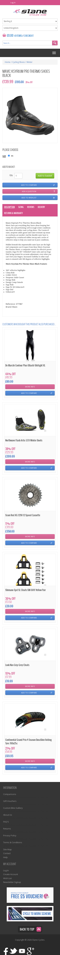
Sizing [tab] (21, 207)
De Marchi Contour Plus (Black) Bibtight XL (25, 365)
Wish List (7, 878)
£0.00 (10, 35)
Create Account (10, 874)
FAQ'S (6, 821)
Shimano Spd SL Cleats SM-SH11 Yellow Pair (25, 590)
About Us (7, 814)
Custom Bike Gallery (13, 807)
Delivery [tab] (41, 207)
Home (7, 62)
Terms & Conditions (12, 842)
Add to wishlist (28, 197)
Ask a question (29, 191)
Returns (7, 828)
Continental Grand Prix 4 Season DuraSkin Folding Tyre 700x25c (28, 742)
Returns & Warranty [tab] (13, 213)
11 (12, 155)
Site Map (7, 849)
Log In (13, 2)
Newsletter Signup (12, 882)
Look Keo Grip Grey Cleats (17, 665)
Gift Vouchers (9, 801)
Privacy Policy (9, 835)
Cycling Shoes (18, 62)
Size (4, 157)
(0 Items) (18, 36)
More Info (30, 386)
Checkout (29, 36)
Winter (29, 62)
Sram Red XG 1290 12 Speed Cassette (22, 515)
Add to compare (29, 185)
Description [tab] (9, 207)
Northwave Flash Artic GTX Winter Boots (23, 440)
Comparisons (9, 794)
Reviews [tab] (30, 207)
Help (5, 857)
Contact (7, 853)
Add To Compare (29, 393)
